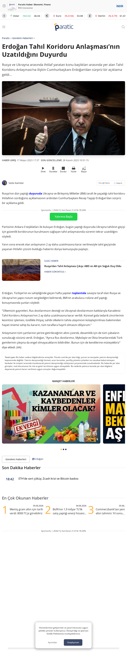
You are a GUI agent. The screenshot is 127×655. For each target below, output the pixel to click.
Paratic (6, 38)
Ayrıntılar (52, 642)
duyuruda (35, 193)
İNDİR (119, 6)
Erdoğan (37, 459)
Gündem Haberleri (22, 38)
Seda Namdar (16, 183)
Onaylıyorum (73, 642)
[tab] (61, 449)
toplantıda (79, 293)
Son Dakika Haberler (21, 467)
